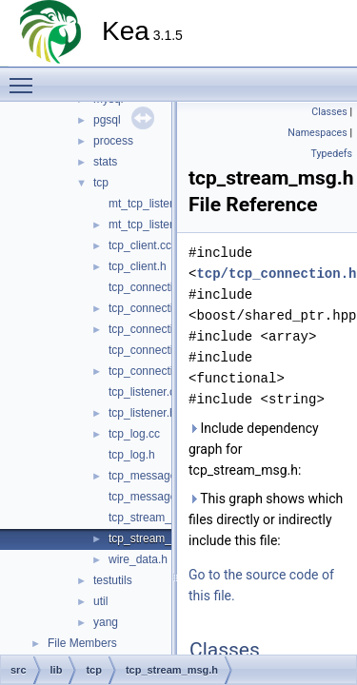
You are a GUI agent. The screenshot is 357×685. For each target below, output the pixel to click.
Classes (329, 112)
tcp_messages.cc (153, 475)
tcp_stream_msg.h (156, 538)
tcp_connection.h (152, 308)
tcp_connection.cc (154, 287)
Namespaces (317, 133)
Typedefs (331, 153)
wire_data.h (138, 559)
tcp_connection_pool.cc (168, 350)
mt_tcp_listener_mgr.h (165, 224)
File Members (82, 643)
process (113, 140)
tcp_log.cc (134, 433)
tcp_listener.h (142, 413)
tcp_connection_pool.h (166, 371)
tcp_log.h (132, 454)
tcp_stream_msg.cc (158, 517)
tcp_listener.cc (145, 392)
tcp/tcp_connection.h (276, 273)
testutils (112, 580)
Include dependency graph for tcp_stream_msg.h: (253, 449)
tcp (101, 182)
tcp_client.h (138, 266)
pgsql (107, 120)
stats (105, 161)
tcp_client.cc (140, 245)
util (100, 601)
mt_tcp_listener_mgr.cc (167, 203)
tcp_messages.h (150, 496)
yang (105, 622)
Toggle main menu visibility (26, 77)
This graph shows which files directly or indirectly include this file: (265, 519)
